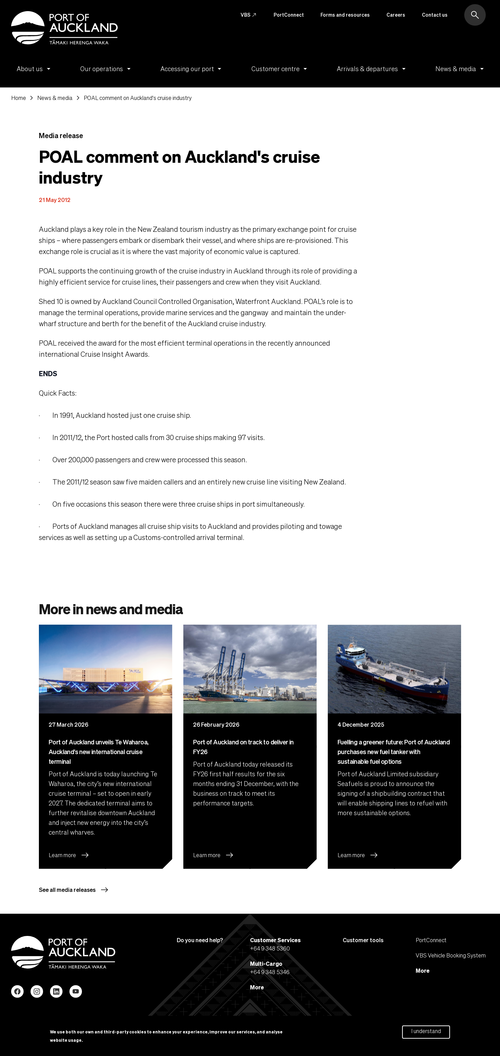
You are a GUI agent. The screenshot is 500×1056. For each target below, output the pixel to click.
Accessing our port (192, 69)
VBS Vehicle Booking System (451, 955)
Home (18, 97)
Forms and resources (345, 14)
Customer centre (280, 69)
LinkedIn (56, 991)
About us (35, 69)
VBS (249, 14)
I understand (426, 1031)
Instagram (37, 991)
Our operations (106, 69)
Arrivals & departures (372, 69)
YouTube (75, 991)
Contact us (435, 14)
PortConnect (289, 14)
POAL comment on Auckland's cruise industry (138, 97)
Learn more (69, 855)
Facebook (17, 991)
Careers (395, 14)
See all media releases (74, 890)
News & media (460, 69)
